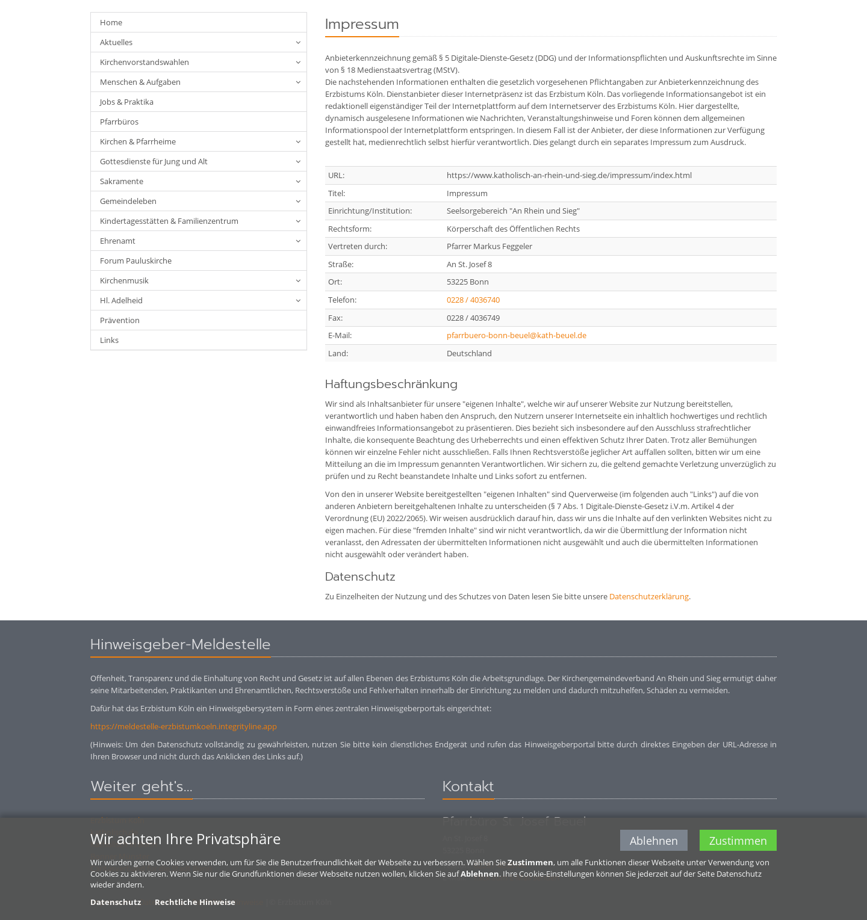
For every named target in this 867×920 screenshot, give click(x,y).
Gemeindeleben (128, 201)
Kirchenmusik (124, 280)
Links (109, 340)
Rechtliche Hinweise (195, 903)
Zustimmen (738, 842)
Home (111, 22)
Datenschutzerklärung (649, 596)
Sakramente (121, 181)
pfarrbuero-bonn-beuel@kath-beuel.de (516, 335)
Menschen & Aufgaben (140, 81)
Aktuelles (116, 42)
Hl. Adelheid (121, 300)
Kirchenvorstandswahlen (144, 62)
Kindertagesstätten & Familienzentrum (169, 220)
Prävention (120, 320)
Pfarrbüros (119, 121)
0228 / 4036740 (473, 299)
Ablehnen (654, 842)
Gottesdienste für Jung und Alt (154, 161)
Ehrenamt (117, 240)
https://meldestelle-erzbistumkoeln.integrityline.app (183, 726)
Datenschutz (115, 903)
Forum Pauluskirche (136, 260)
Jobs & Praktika (127, 101)
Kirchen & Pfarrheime (138, 141)
